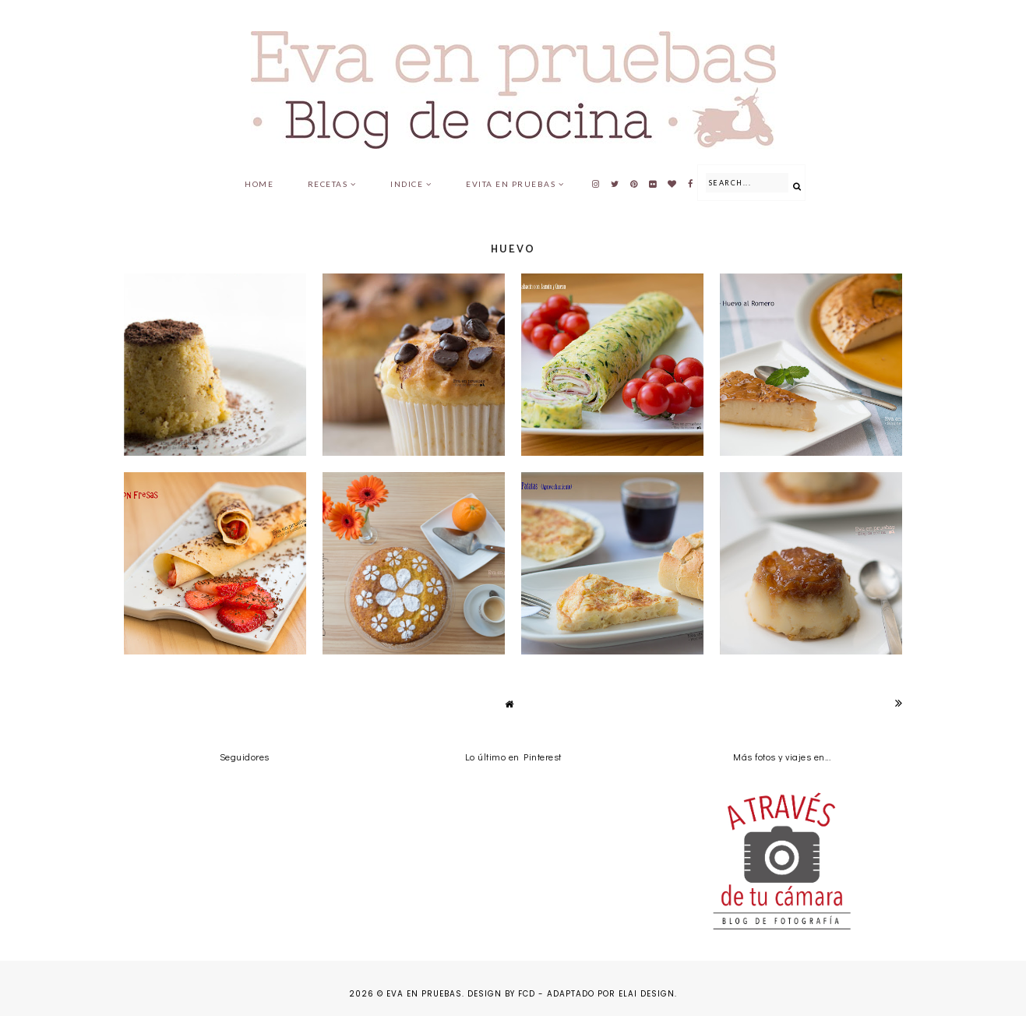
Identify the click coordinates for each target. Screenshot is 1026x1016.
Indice (406, 184)
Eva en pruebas (424, 994)
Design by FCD (501, 994)
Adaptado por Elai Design (611, 994)
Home (259, 184)
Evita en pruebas (510, 184)
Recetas (328, 184)
